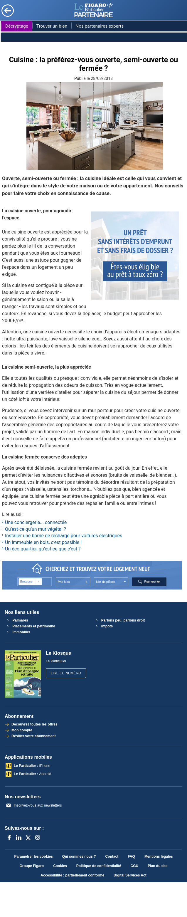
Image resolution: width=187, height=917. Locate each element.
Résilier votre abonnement (33, 736)
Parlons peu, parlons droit (120, 620)
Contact (112, 856)
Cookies (60, 866)
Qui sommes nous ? (79, 856)
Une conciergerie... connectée (36, 522)
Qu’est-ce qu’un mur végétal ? (35, 529)
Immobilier (18, 632)
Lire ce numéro (66, 673)
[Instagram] (37, 837)
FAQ (131, 856)
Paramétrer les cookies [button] (33, 856)
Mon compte (21, 730)
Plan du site (157, 866)
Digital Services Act (130, 875)
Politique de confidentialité (98, 866)
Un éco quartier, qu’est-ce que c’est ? (43, 549)
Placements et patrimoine (30, 626)
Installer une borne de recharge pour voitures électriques (63, 535)
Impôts (104, 626)
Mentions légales (158, 856)
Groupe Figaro (31, 866)
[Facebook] (9, 837)
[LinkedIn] (18, 837)
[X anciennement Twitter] (28, 837)
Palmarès (17, 620)
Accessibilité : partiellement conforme (72, 875)
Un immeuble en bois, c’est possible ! (43, 542)
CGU (135, 866)
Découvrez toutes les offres (34, 724)
